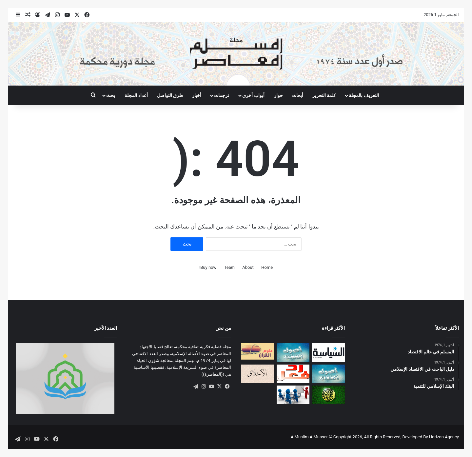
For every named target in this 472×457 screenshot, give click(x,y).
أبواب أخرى (253, 95)
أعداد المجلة (136, 95)
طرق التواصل (170, 95)
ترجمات (221, 95)
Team (229, 267)
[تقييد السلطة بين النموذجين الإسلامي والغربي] (328, 352)
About (248, 267)
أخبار (196, 95)
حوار (278, 95)
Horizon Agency (444, 436)
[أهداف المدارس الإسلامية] (293, 395)
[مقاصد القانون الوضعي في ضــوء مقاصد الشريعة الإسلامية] (293, 352)
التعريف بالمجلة (364, 95)
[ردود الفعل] (293, 374)
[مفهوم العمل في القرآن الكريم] (328, 395)
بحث (110, 95)
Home (267, 267)
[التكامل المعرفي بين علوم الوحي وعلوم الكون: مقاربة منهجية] (257, 351)
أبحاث (297, 95)
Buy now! (207, 267)
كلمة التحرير (324, 95)
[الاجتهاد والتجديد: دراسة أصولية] (328, 374)
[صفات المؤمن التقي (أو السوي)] (257, 374)
